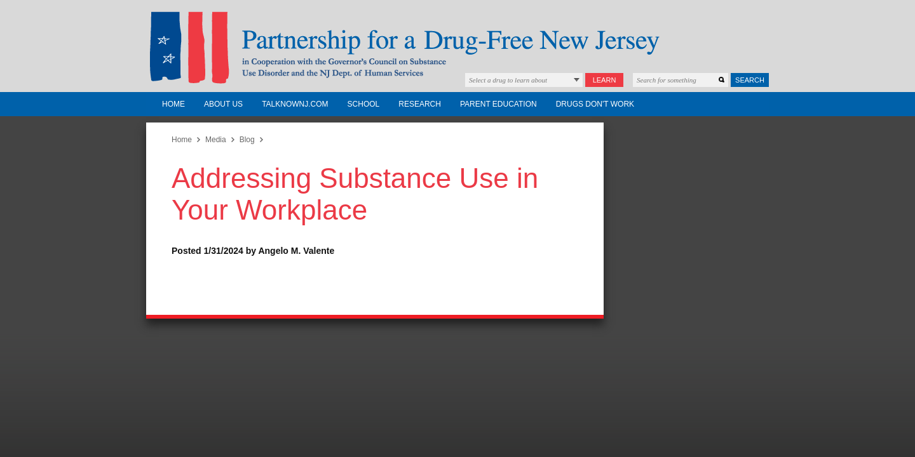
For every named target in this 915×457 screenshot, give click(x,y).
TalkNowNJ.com (295, 104)
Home (173, 104)
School (364, 104)
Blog (247, 139)
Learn (604, 80)
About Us (223, 104)
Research (419, 104)
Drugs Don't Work (595, 104)
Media (215, 139)
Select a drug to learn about (508, 80)
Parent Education (498, 104)
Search (749, 80)
